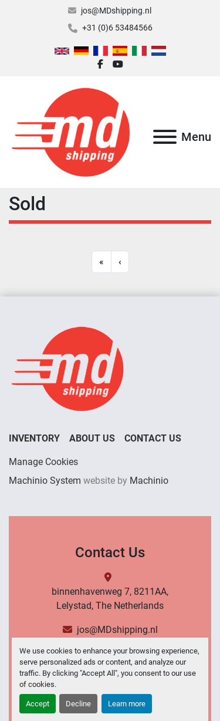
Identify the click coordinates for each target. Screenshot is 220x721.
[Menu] (165, 137)
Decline (78, 703)
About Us (92, 438)
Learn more (126, 703)
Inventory (34, 438)
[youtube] (118, 65)
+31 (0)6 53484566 (117, 27)
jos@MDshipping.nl (116, 10)
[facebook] (100, 65)
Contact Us (152, 438)
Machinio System (45, 480)
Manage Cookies (43, 461)
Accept (37, 703)
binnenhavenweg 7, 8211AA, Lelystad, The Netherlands (110, 598)
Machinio (149, 480)
